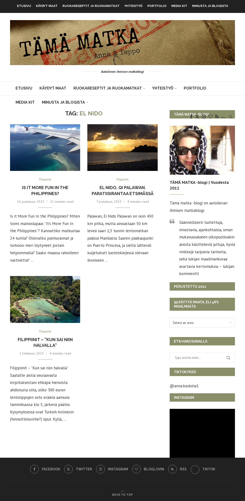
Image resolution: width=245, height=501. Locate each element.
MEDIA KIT (179, 6)
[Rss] (217, 117)
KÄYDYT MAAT (47, 6)
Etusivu (24, 6)
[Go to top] (122, 494)
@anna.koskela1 (184, 385)
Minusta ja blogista (210, 6)
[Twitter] (197, 117)
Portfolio (157, 6)
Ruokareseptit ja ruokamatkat (91, 6)
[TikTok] (223, 117)
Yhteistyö (133, 6)
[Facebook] (191, 117)
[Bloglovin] (210, 117)
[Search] (230, 117)
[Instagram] (204, 117)
